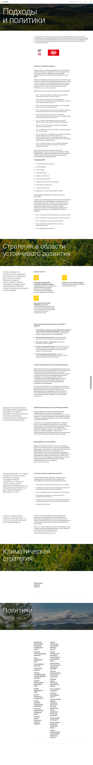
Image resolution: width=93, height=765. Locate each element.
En (85, 1)
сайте (63, 195)
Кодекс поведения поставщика (41, 462)
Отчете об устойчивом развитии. (48, 87)
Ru (87, 1)
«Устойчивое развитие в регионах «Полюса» (44, 533)
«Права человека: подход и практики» (43, 531)
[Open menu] (91, 2)
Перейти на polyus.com (75, 1)
